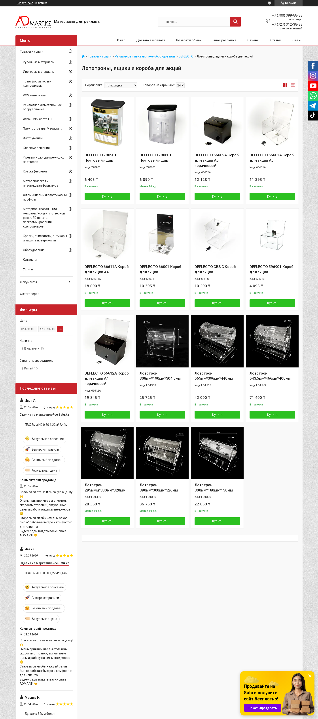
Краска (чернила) (36, 171)
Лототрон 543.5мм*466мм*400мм (270, 376)
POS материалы (34, 95)
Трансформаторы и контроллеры (37, 84)
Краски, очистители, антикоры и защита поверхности (45, 238)
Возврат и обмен (188, 40)
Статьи (275, 40)
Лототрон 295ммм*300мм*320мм (105, 487)
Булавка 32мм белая (40, 713)
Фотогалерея (29, 294)
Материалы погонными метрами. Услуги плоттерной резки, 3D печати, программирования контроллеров (44, 217)
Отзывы (253, 40)
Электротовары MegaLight (42, 128)
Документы (28, 282)
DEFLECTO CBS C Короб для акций (215, 269)
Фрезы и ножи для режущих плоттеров (43, 160)
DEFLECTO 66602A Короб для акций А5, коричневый (217, 160)
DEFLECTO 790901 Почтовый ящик (101, 158)
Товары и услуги (100, 56)
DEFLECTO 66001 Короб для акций (160, 269)
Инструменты (33, 138)
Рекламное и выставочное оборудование (145, 56)
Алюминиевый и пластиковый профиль (45, 197)
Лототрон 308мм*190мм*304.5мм (160, 376)
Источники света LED (38, 119)
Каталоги (30, 259)
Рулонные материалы (39, 62)
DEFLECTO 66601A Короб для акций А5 (272, 158)
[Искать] (235, 22)
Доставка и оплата (150, 40)
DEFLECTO (186, 56)
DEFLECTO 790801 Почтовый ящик (156, 158)
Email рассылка (224, 40)
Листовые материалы (39, 71)
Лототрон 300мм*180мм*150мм (214, 487)
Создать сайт (25, 3)
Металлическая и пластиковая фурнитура (40, 183)
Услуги (28, 269)
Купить (107, 196)
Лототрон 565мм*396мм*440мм (214, 376)
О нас (121, 40)
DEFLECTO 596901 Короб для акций (271, 269)
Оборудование (34, 250)
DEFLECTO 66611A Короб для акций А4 (107, 269)
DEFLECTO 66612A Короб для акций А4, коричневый (107, 378)
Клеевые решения (36, 148)
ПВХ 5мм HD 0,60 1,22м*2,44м (46, 424)
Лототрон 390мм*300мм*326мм (159, 487)
